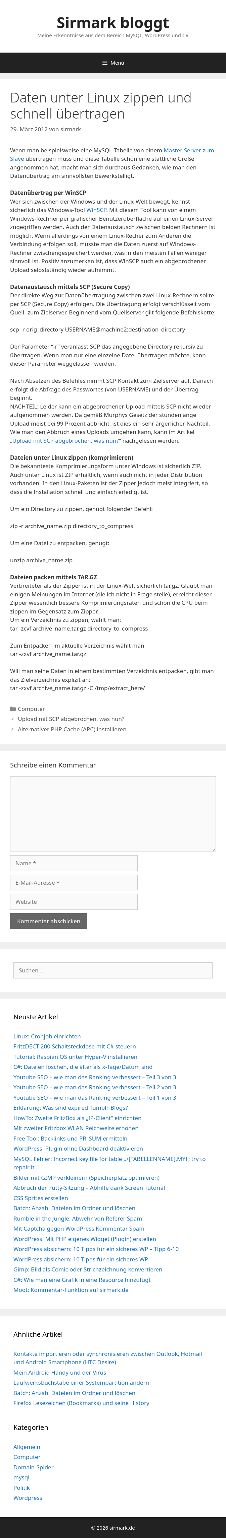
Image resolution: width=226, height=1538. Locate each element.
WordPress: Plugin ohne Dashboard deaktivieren (78, 1148)
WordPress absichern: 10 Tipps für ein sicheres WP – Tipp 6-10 (96, 1249)
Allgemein (26, 1447)
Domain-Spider (33, 1467)
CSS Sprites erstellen (40, 1198)
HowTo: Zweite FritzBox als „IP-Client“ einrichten (77, 1118)
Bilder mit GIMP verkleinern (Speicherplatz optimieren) (86, 1177)
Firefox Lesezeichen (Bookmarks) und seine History (81, 1403)
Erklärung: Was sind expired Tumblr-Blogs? (70, 1107)
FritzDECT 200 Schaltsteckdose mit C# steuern (74, 1046)
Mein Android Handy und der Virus (59, 1372)
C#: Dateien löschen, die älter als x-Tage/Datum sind (82, 1067)
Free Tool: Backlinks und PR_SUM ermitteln (70, 1138)
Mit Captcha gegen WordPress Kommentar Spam (78, 1228)
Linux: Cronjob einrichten (47, 1036)
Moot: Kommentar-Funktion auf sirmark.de (71, 1290)
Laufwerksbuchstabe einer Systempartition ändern (81, 1382)
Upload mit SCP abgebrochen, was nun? (65, 440)
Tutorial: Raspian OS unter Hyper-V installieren (75, 1056)
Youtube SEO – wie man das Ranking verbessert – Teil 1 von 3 (94, 1097)
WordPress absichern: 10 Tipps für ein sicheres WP (80, 1259)
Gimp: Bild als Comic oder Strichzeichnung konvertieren (88, 1269)
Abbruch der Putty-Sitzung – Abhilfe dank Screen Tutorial (89, 1187)
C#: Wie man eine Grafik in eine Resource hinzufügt (82, 1280)
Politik (21, 1487)
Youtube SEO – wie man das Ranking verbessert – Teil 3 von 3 (94, 1077)
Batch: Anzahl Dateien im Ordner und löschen (74, 1208)
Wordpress (27, 1498)
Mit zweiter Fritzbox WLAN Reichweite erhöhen (76, 1128)
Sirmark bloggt (113, 22)
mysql (21, 1477)
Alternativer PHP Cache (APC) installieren (72, 729)
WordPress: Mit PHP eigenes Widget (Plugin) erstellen (84, 1239)
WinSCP (96, 210)
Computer (31, 709)
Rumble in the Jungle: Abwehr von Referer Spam (77, 1218)
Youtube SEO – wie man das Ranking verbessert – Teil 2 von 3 (94, 1087)
